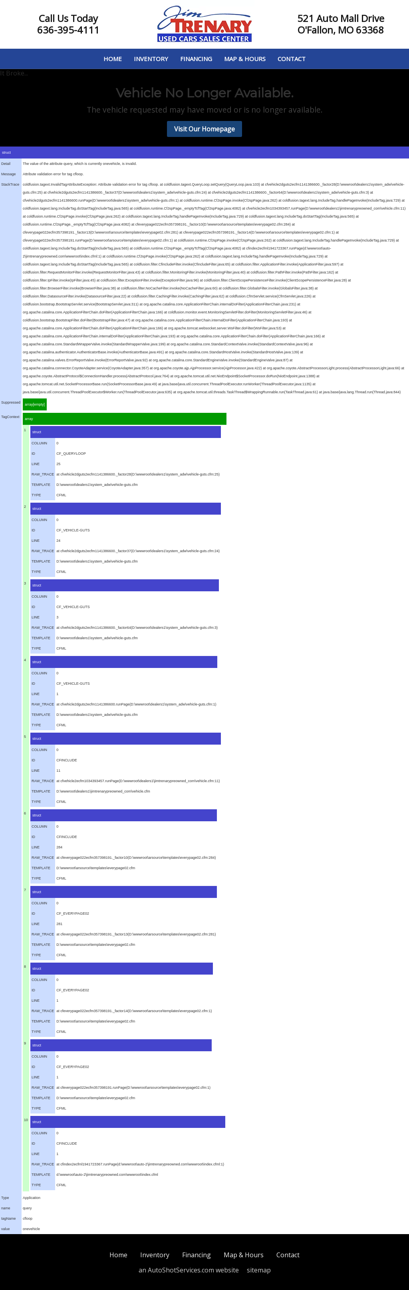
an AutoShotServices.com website (189, 1270)
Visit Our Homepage (204, 129)
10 (26, 1120)
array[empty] (35, 404)
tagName (8, 1219)
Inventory (151, 59)
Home (112, 59)
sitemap (259, 1270)
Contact (292, 59)
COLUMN (39, 443)
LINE (36, 464)
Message (8, 174)
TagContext (10, 417)
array (29, 419)
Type (5, 1198)
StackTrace (10, 184)
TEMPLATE (41, 485)
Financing (196, 59)
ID (33, 454)
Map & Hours (245, 59)
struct (6, 153)
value (5, 1229)
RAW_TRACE (43, 474)
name (5, 1208)
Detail (5, 164)
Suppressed (10, 402)
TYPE (36, 495)
